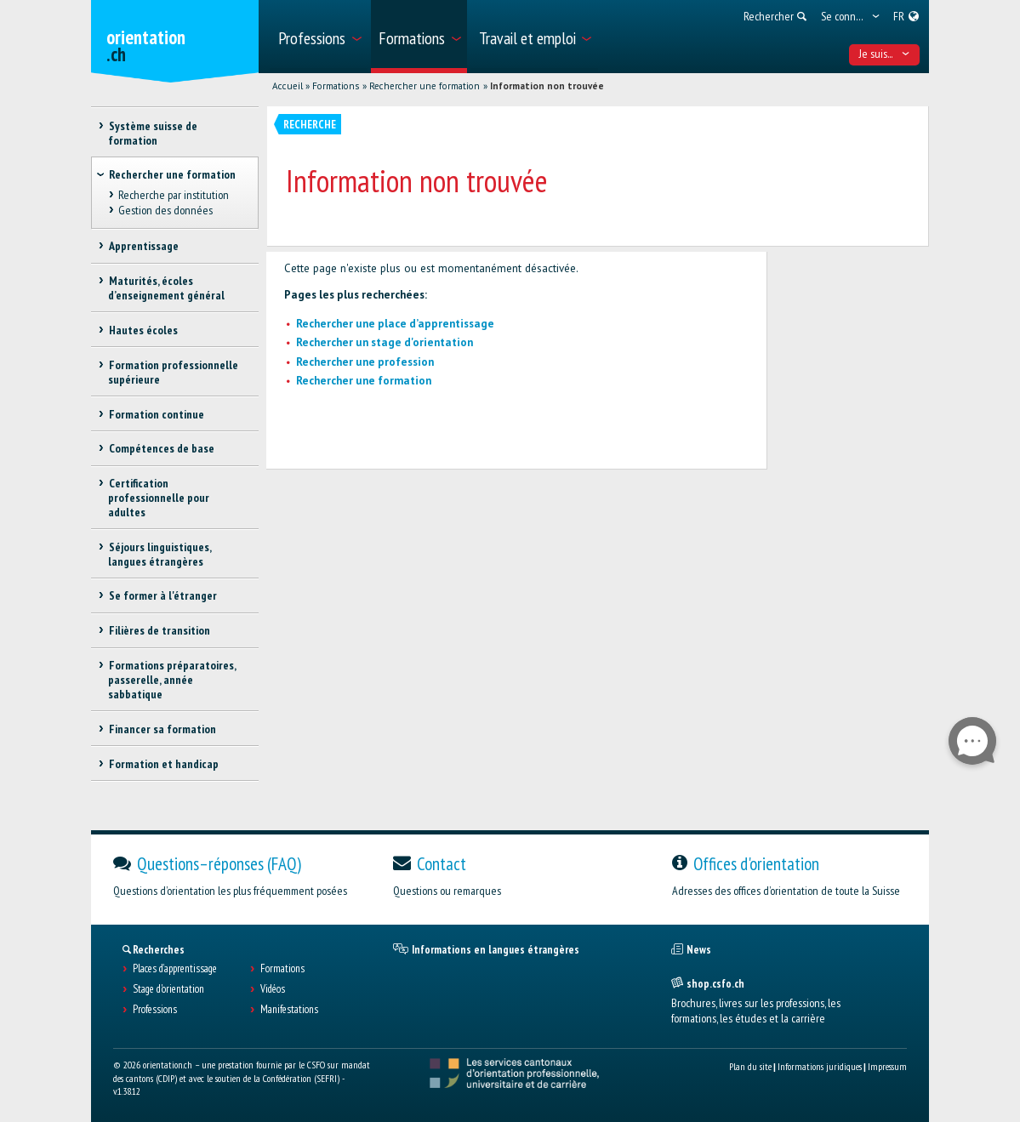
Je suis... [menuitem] (884, 53)
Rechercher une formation (424, 86)
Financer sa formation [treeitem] (161, 729)
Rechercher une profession (365, 362)
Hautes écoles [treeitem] (142, 330)
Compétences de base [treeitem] (161, 448)
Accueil (287, 86)
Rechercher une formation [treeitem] (172, 174)
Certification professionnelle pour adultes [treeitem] (158, 498)
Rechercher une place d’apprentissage (395, 323)
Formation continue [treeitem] (155, 414)
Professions (155, 1010)
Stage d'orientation (168, 989)
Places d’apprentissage (175, 969)
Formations (335, 86)
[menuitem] (319, 36)
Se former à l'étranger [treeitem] (162, 595)
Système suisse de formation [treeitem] (152, 133)
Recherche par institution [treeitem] (172, 194)
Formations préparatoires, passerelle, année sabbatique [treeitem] (171, 680)
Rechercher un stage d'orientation (384, 342)
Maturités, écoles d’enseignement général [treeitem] (166, 288)
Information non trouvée (547, 86)
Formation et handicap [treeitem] (163, 764)
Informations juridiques (820, 1066)
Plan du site (750, 1066)
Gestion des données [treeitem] (164, 210)
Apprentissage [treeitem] (143, 245)
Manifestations (289, 1010)
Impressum (887, 1066)
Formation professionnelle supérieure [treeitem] (172, 372)
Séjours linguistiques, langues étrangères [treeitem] (159, 554)
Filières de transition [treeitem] (158, 630)
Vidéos (272, 989)
